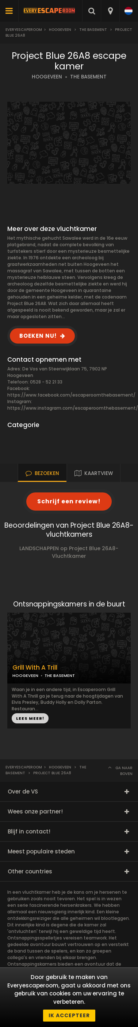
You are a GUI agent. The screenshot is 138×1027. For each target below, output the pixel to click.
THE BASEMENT (88, 76)
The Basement (93, 29)
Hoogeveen (60, 29)
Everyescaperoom (23, 29)
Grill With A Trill (34, 667)
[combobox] (110, 11)
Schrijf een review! (69, 501)
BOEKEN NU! (38, 336)
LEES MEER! (30, 718)
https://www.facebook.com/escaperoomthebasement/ (71, 395)
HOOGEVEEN (47, 76)
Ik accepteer (69, 1015)
